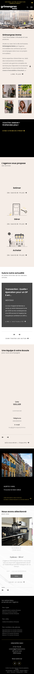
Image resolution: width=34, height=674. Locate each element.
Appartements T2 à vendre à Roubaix (12, 630)
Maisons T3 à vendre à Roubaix (10, 633)
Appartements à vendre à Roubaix (11, 610)
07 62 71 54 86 (17, 647)
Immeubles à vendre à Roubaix (10, 613)
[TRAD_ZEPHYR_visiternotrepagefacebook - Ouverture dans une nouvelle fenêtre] (14, 663)
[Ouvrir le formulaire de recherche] (27, 7)
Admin (8, 672)
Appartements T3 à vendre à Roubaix (12, 631)
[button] (8, 590)
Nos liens (13, 672)
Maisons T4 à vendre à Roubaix (10, 635)
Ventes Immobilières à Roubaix (10, 622)
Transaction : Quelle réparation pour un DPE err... (16, 292)
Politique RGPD (20, 672)
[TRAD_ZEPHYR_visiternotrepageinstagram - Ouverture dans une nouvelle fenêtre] (19, 663)
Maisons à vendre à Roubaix (9, 612)
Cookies (25, 672)
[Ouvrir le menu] (31, 7)
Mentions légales (24, 670)
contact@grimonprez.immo (17, 649)
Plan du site (16, 670)
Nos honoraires (9, 670)
